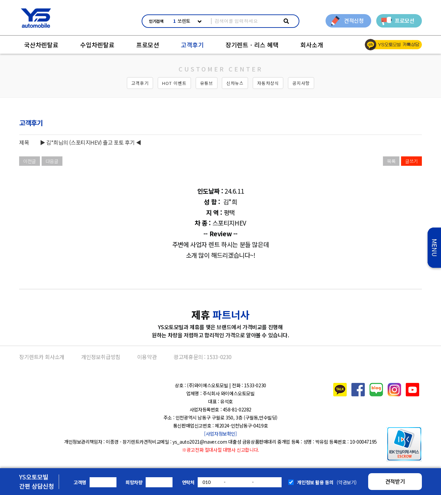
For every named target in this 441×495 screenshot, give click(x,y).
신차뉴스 (235, 83)
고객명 (80, 482)
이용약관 (147, 357)
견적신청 (353, 20)
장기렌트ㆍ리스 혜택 (252, 44)
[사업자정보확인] (220, 433)
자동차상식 (268, 83)
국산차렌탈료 (41, 44)
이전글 (29, 161)
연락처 (188, 482)
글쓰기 (411, 161)
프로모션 (404, 20)
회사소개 (311, 44)
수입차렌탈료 (97, 44)
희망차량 (134, 482)
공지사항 (301, 83)
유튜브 (206, 83)
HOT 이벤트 (174, 83)
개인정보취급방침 (100, 357)
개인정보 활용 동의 (315, 482)
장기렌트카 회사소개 (41, 357)
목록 (391, 161)
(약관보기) (347, 482)
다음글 (52, 161)
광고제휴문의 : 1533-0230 (203, 357)
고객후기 (192, 44)
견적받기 (395, 481)
